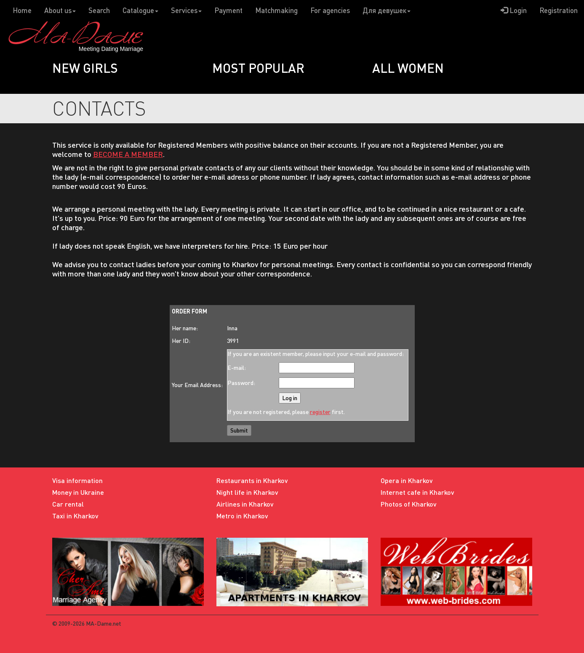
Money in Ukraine (78, 492)
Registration (558, 10)
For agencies (330, 10)
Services (186, 10)
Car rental (68, 504)
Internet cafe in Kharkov (417, 492)
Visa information (77, 480)
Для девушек (387, 10)
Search (99, 10)
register (320, 411)
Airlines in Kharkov (245, 504)
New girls (85, 67)
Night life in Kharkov (247, 492)
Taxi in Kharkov (75, 516)
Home (22, 10)
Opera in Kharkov (407, 480)
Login (514, 10)
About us (60, 10)
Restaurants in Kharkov (252, 480)
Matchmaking (276, 10)
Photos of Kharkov (409, 504)
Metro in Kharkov (242, 516)
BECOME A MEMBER (128, 154)
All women (408, 67)
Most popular (258, 67)
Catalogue (140, 10)
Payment (228, 10)
